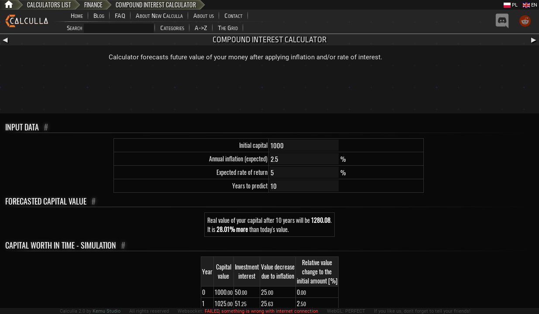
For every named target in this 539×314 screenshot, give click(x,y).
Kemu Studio (106, 311)
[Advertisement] (270, 89)
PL (511, 5)
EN (530, 5)
